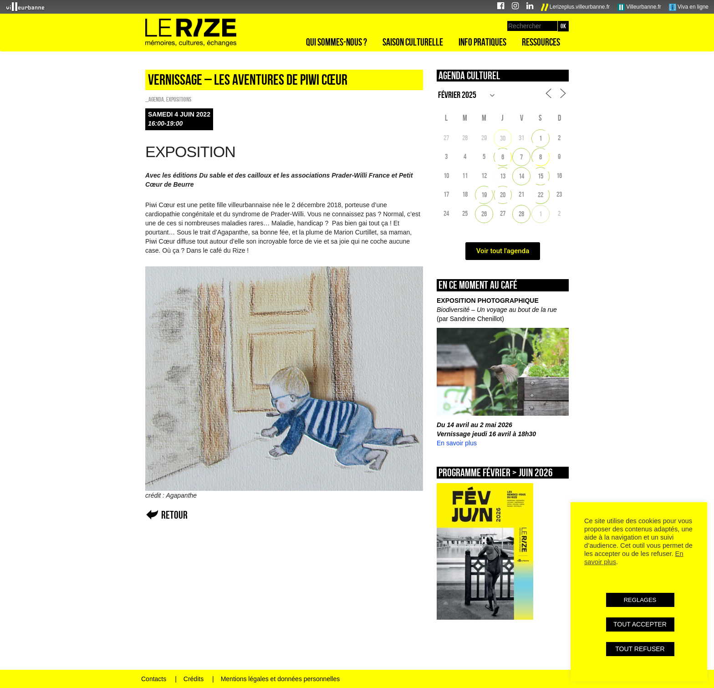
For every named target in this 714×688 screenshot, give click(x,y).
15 (540, 176)
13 (502, 176)
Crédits (194, 679)
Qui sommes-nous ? (336, 41)
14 (521, 176)
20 (502, 195)
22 (540, 195)
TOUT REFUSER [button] (639, 648)
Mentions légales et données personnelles (280, 679)
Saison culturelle (412, 41)
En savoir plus (457, 443)
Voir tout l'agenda (503, 251)
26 (484, 214)
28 (521, 214)
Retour (174, 515)
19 (484, 195)
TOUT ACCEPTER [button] (640, 624)
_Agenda (154, 99)
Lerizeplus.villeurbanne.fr (575, 7)
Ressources (541, 41)
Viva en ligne (689, 7)
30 (502, 138)
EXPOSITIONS (178, 99)
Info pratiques (482, 41)
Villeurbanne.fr (639, 7)
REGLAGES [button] (640, 599)
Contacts (153, 679)
